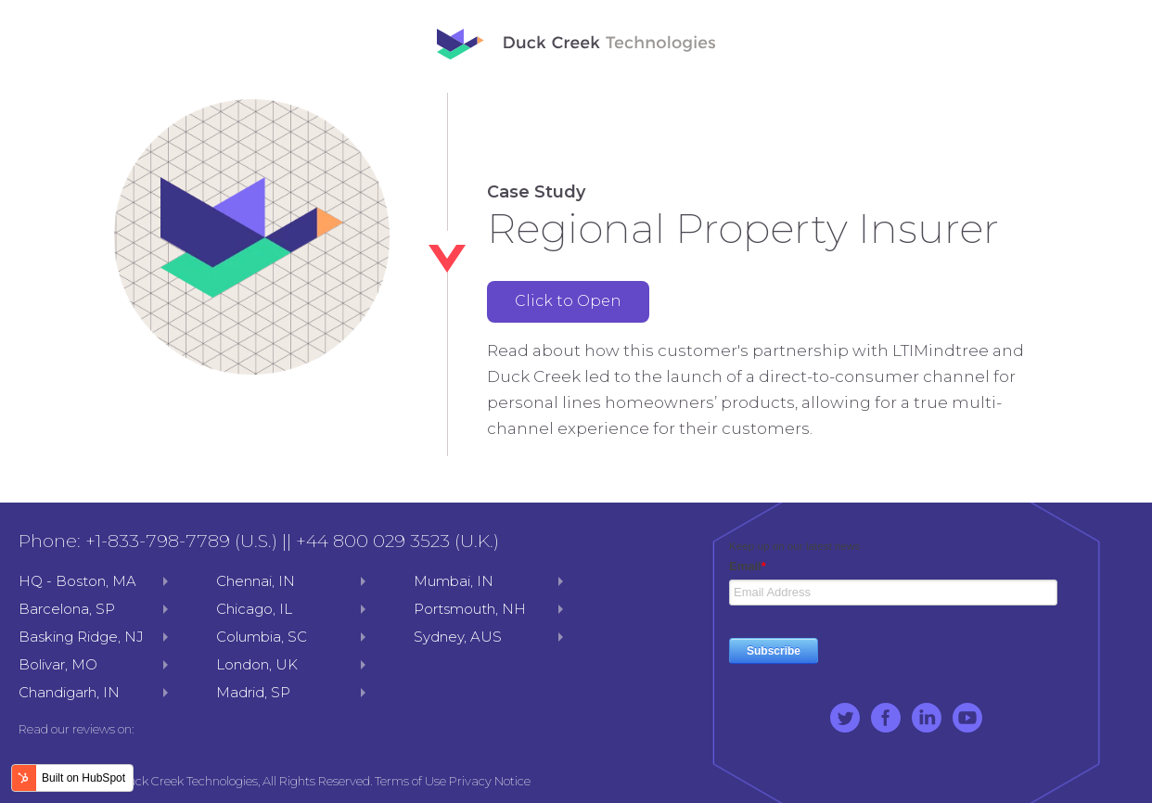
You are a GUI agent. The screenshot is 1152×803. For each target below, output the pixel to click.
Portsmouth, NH (470, 609)
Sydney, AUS (458, 636)
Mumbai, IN (453, 581)
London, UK (257, 664)
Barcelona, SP (67, 609)
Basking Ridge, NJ (81, 636)
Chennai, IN (255, 581)
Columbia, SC (261, 636)
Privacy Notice (490, 780)
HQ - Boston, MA (77, 581)
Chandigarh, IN (69, 692)
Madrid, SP (253, 692)
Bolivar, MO (58, 664)
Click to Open (568, 301)
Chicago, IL (254, 609)
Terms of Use (410, 780)
